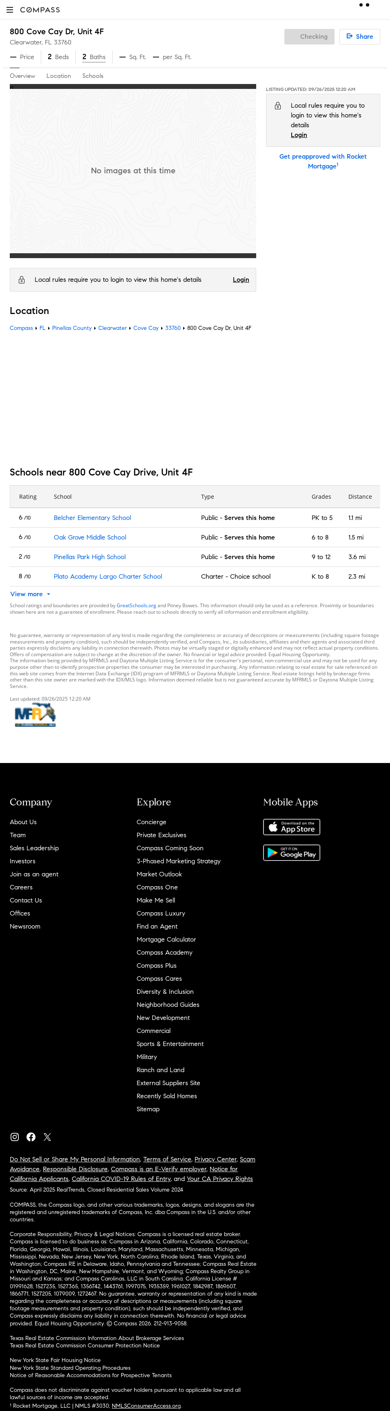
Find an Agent (157, 926)
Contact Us (26, 900)
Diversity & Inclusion (165, 991)
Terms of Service (167, 1159)
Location (59, 76)
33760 (62, 42)
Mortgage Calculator (166, 939)
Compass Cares (159, 978)
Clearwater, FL (31, 42)
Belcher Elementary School (92, 518)
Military (147, 1057)
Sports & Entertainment (170, 1044)
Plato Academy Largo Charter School (108, 576)
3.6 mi (357, 557)
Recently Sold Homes (167, 1096)
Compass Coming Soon (170, 848)
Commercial (154, 1031)
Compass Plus (157, 965)
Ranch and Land (160, 1070)
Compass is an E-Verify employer (158, 1169)
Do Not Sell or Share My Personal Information (75, 1159)
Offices (20, 913)
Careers (21, 887)
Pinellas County (72, 328)
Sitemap (148, 1109)
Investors (22, 861)
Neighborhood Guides (168, 1004)
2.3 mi (356, 576)
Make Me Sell (156, 900)
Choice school (250, 576)
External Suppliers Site (168, 1083)
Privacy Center (216, 1159)
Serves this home (249, 518)
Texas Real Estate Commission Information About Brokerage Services (97, 1338)
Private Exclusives (161, 835)
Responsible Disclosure (75, 1169)
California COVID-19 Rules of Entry (121, 1179)
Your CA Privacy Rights (220, 1179)
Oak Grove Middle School (90, 537)
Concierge (151, 822)
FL (43, 328)
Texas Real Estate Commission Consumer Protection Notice (85, 1345)
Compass (21, 328)
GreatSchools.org (136, 605)
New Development (163, 1018)
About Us (23, 822)
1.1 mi (355, 518)
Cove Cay (146, 328)
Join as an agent (34, 874)
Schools (92, 76)
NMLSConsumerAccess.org (146, 1405)
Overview (22, 76)
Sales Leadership (34, 848)
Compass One (157, 887)
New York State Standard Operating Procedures (70, 1368)
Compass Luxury (161, 913)
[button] (10, 9)
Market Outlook (159, 874)
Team (18, 835)
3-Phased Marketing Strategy (179, 861)
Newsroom (25, 926)
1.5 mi (355, 537)
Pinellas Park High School (90, 557)
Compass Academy (165, 952)
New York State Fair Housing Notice (55, 1360)
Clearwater (112, 328)
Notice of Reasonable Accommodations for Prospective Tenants (91, 1375)
